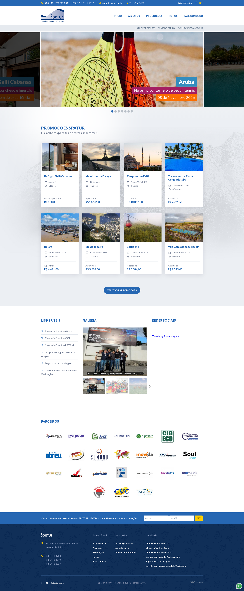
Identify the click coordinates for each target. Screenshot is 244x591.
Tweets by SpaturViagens (165, 336)
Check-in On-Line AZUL (56, 330)
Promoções (154, 15)
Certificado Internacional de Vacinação (59, 372)
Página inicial (99, 543)
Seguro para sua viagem (56, 363)
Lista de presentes (145, 28)
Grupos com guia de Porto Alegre (58, 354)
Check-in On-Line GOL (56, 338)
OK (198, 518)
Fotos (173, 15)
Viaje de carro (166, 28)
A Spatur (134, 15)
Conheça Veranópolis (190, 28)
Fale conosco (193, 15)
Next (149, 386)
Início (118, 15)
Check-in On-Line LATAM (57, 345)
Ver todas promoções (122, 290)
